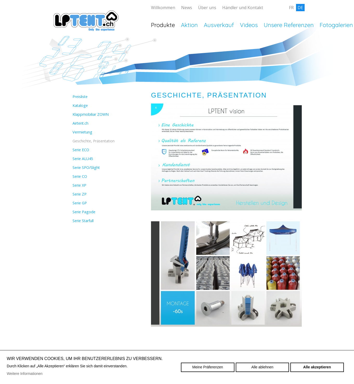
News (186, 7)
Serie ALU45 (83, 158)
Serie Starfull (83, 220)
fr (291, 7)
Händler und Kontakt (242, 7)
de (300, 7)
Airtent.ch (80, 123)
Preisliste (80, 96)
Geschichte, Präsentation (94, 140)
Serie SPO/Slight (86, 167)
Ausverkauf (219, 24)
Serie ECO (81, 149)
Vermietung (82, 132)
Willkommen (163, 7)
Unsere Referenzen (289, 24)
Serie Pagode (84, 211)
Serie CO (80, 176)
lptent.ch (86, 28)
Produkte (163, 24)
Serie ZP (80, 194)
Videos (249, 24)
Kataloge (80, 105)
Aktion (189, 24)
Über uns (207, 7)
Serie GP (80, 202)
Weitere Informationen (24, 373)
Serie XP (79, 185)
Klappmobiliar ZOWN (91, 114)
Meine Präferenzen (207, 367)
